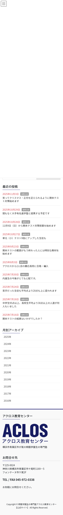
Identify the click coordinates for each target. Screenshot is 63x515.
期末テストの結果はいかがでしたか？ (23, 318)
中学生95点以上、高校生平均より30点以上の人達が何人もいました (31, 304)
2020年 (7, 372)
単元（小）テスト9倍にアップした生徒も (24, 238)
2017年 (7, 393)
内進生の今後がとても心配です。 (20, 278)
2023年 (7, 351)
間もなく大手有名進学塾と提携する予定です (26, 213)
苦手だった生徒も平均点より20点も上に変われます (30, 290)
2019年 (7, 379)
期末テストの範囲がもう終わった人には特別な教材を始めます (31, 252)
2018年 (7, 386)
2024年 (7, 344)
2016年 (7, 400)
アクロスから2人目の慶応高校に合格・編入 (25, 266)
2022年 (7, 358)
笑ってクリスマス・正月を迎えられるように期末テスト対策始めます (31, 199)
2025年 (7, 336)
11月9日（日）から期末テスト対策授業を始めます (29, 225)
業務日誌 (24, 194)
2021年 (7, 365)
